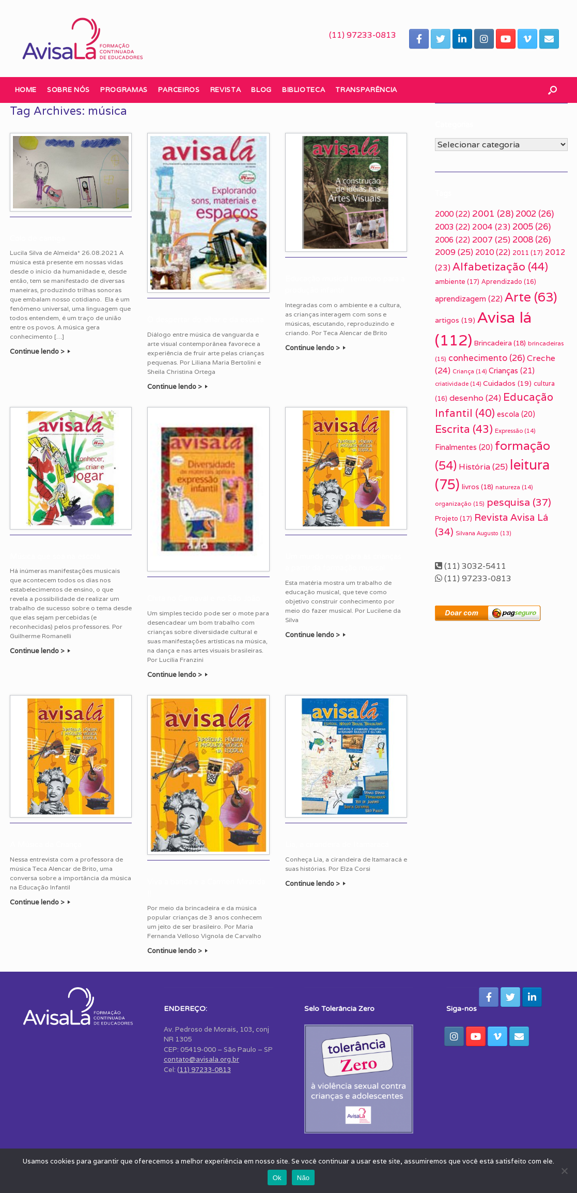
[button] (552, 90)
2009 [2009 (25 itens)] (454, 252)
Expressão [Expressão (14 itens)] (515, 430)
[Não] (564, 1171)
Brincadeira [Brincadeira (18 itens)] (500, 343)
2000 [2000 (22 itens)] (452, 214)
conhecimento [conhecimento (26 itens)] (486, 358)
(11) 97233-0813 (362, 34)
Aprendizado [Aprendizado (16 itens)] (508, 281)
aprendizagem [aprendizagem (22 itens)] (469, 299)
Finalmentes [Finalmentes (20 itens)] (464, 447)
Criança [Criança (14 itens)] (470, 371)
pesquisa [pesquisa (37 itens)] (519, 502)
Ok (277, 1178)
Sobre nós (68, 89)
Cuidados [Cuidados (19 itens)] (507, 383)
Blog (261, 89)
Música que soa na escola (55, 556)
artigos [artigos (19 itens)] (455, 320)
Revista (225, 89)
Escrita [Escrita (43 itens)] (464, 429)
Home (26, 89)
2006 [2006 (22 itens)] (452, 240)
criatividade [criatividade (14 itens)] (458, 383)
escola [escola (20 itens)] (516, 414)
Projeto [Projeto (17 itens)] (453, 518)
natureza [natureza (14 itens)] (514, 487)
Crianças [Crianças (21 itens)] (512, 370)
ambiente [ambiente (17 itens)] (457, 281)
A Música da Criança (46, 844)
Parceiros (179, 89)
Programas (124, 89)
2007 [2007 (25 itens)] (491, 239)
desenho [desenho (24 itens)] (475, 397)
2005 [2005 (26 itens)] (531, 226)
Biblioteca (303, 89)
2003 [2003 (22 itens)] (452, 227)
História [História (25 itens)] (483, 466)
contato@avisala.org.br (201, 1059)
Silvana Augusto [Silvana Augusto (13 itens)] (483, 533)
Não (303, 1178)
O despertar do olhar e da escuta (205, 319)
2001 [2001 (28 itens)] (492, 213)
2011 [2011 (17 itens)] (527, 252)
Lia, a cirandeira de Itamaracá (337, 844)
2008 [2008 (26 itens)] (531, 239)
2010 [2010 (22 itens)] (492, 252)
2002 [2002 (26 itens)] (535, 213)
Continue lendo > (40, 351)
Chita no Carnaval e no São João (203, 598)
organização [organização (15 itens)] (460, 503)
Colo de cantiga (37, 238)
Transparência (366, 89)
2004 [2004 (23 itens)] (491, 226)
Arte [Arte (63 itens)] (531, 297)
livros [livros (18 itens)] (477, 486)
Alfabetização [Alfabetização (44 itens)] (500, 267)
